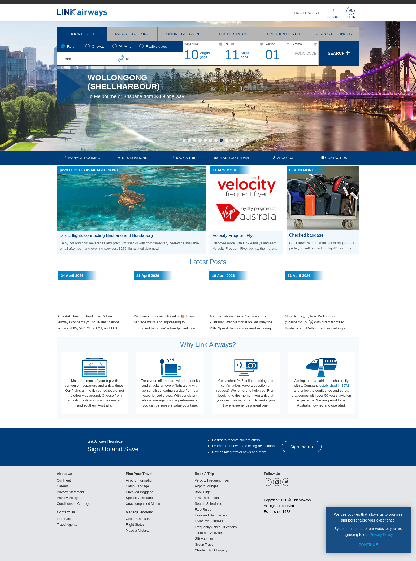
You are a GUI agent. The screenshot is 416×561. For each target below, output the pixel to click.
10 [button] (231, 140)
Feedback (64, 518)
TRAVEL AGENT (306, 13)
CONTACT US (334, 158)
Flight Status (135, 524)
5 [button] (205, 140)
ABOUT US (283, 158)
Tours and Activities (209, 533)
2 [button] (189, 140)
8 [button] (221, 140)
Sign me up (301, 446)
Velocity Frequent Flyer (212, 480)
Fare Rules (203, 509)
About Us (64, 473)
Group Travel (205, 544)
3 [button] (194, 140)
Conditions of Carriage (74, 503)
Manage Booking (139, 512)
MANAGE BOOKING (82, 158)
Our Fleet (64, 480)
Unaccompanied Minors (144, 503)
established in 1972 (334, 385)
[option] (208, 86)
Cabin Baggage (138, 486)
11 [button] (237, 140)
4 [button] (200, 140)
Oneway (98, 46)
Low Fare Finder (207, 498)
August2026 (205, 55)
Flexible (156, 46)
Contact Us (66, 512)
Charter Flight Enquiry (211, 550)
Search (339, 53)
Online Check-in (138, 518)
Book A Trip (204, 473)
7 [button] (216, 140)
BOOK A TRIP (182, 158)
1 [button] (184, 140)
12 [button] (242, 140)
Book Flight (203, 492)
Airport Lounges (207, 486)
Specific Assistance (140, 498)
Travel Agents (67, 524)
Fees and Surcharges (211, 515)
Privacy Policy (67, 498)
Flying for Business (209, 521)
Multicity (125, 46)
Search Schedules (209, 503)
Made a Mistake (138, 530)
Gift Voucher (204, 538)
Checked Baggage (140, 492)
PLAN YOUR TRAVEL (233, 158)
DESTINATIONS (132, 158)
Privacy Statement (71, 492)
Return (72, 46)
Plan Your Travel (139, 473)
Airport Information (140, 480)
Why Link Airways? (208, 344)
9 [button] (226, 140)
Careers (63, 486)
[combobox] (88, 59)
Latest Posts (208, 262)
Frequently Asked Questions (216, 527)
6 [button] (210, 140)
